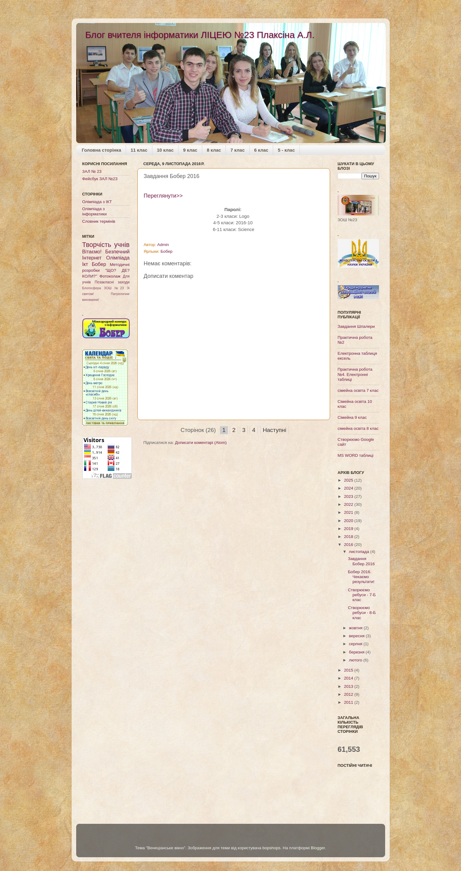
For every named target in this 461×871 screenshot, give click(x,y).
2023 (349, 496)
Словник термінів (98, 221)
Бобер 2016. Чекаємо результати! (361, 577)
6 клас (261, 150)
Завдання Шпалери (356, 326)
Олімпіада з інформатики (94, 211)
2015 (349, 670)
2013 (349, 686)
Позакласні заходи (112, 282)
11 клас (139, 150)
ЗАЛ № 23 (92, 171)
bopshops (271, 848)
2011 (349, 702)
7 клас (237, 150)
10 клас (165, 150)
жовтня (356, 628)
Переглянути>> (163, 196)
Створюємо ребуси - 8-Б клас (362, 612)
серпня (356, 644)
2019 (349, 528)
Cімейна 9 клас (352, 417)
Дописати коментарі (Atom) (201, 442)
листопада (359, 551)
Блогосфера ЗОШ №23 (103, 288)
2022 (349, 504)
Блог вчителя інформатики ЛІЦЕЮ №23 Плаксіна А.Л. (200, 35)
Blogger (318, 848)
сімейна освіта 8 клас (358, 428)
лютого (356, 660)
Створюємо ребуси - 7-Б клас (362, 595)
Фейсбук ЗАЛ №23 (99, 178)
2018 (349, 536)
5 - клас (286, 150)
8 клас (214, 150)
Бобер (167, 251)
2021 (349, 512)
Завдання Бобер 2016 (361, 561)
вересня (357, 636)
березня (357, 652)
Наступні (274, 430)
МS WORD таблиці (356, 455)
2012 (349, 694)
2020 (349, 520)
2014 (349, 678)
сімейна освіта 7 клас (358, 390)
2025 (349, 480)
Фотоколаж (110, 276)
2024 (349, 488)
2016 (349, 544)
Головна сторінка (101, 150)
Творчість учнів (106, 244)
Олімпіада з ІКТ (97, 201)
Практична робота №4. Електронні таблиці (355, 374)
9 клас (190, 150)
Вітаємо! (92, 251)
